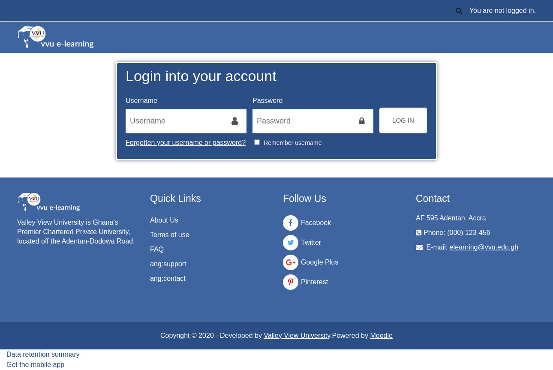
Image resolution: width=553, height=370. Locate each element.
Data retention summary (43, 354)
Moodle (381, 335)
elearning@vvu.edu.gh (484, 247)
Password (267, 100)
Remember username (293, 142)
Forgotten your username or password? (186, 142)
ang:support (168, 264)
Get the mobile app (35, 364)
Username (141, 100)
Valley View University (297, 335)
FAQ (157, 249)
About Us (164, 220)
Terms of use (169, 234)
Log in (403, 120)
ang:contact (168, 278)
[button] (459, 11)
